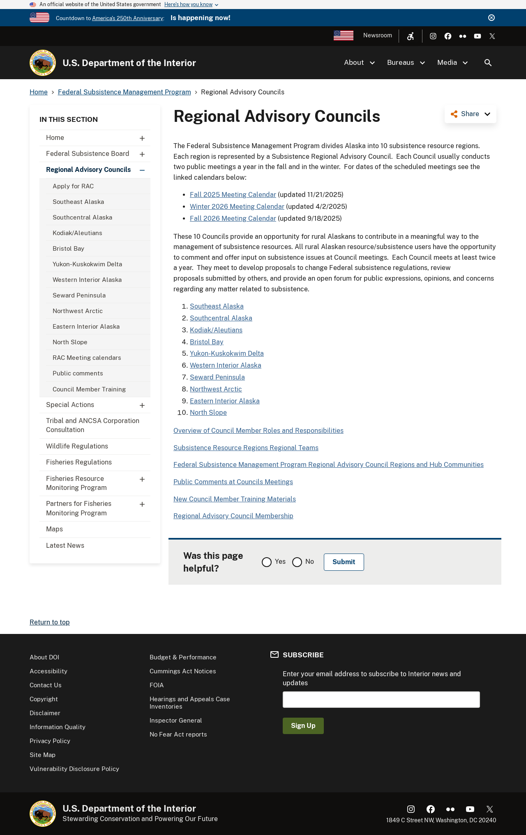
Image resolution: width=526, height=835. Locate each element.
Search (488, 63)
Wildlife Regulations (77, 446)
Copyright (44, 698)
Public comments (78, 373)
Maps (54, 529)
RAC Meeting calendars (87, 357)
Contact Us (46, 685)
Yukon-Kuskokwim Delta (87, 264)
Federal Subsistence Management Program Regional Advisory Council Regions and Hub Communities (328, 465)
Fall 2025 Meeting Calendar (233, 195)
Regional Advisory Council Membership (233, 516)
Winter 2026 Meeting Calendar (237, 206)
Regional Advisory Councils (98, 170)
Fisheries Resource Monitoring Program (98, 481)
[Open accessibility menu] (410, 36)
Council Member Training (89, 389)
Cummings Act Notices (183, 671)
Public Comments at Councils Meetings (233, 482)
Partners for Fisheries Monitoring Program (98, 506)
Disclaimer (45, 712)
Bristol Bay (68, 248)
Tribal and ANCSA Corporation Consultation (92, 425)
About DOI (44, 657)
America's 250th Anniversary (127, 18)
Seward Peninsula (79, 295)
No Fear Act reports (178, 734)
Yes (280, 561)
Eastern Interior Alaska (86, 326)
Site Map (42, 754)
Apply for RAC (73, 186)
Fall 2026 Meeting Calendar (233, 218)
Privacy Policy (50, 740)
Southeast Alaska (78, 201)
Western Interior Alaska (87, 279)
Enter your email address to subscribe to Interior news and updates (372, 678)
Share (470, 114)
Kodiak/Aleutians (77, 232)
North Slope (70, 342)
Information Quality (57, 726)
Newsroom (377, 35)
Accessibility (48, 671)
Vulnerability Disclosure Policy (74, 768)
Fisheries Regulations (79, 462)
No (309, 561)
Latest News (65, 545)
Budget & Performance (183, 657)
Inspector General (176, 720)
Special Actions (98, 405)
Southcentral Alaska (82, 217)
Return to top (50, 622)
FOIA (157, 685)
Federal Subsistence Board (98, 154)
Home (98, 138)
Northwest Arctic (78, 310)
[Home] (43, 63)
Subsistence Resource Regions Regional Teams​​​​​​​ (245, 448)
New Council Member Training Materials (234, 499)
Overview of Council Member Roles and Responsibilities (258, 431)
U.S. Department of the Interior (129, 62)
